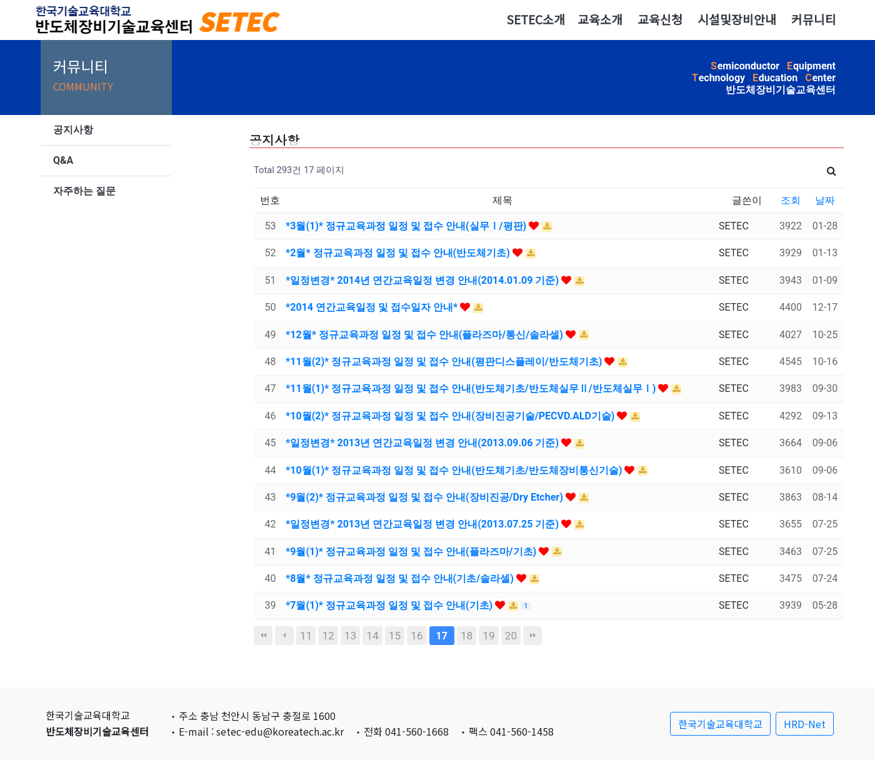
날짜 (825, 200)
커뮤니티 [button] (813, 19)
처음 (263, 635)
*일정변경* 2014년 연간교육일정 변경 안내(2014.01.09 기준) (423, 280)
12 (328, 635)
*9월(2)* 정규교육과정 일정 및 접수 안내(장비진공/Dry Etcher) (426, 497)
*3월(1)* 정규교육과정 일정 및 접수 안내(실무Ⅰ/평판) (407, 226)
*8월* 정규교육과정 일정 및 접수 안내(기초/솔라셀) (401, 578)
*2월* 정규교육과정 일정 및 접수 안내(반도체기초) (399, 253)
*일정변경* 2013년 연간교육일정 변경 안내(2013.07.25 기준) (423, 524)
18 (466, 635)
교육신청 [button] (660, 19)
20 (511, 635)
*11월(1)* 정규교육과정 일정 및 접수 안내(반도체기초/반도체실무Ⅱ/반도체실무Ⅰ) (472, 388)
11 (306, 635)
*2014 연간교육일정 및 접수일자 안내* (373, 307)
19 (488, 635)
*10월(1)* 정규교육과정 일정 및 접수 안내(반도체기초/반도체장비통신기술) (455, 470)
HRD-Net (805, 723)
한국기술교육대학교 (720, 723)
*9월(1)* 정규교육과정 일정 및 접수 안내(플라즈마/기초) (412, 552)
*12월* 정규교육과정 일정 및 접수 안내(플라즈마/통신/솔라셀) (426, 335)
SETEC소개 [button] (535, 19)
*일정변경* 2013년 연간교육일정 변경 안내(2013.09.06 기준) (423, 443)
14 (372, 635)
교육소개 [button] (600, 19)
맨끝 (532, 635)
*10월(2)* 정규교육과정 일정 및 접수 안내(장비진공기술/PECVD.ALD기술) (451, 416)
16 (416, 635)
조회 (791, 200)
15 (395, 635)
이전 (284, 635)
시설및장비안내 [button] (737, 19)
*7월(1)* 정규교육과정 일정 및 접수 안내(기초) (390, 605)
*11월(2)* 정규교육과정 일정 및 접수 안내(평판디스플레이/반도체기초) (445, 362)
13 (350, 635)
